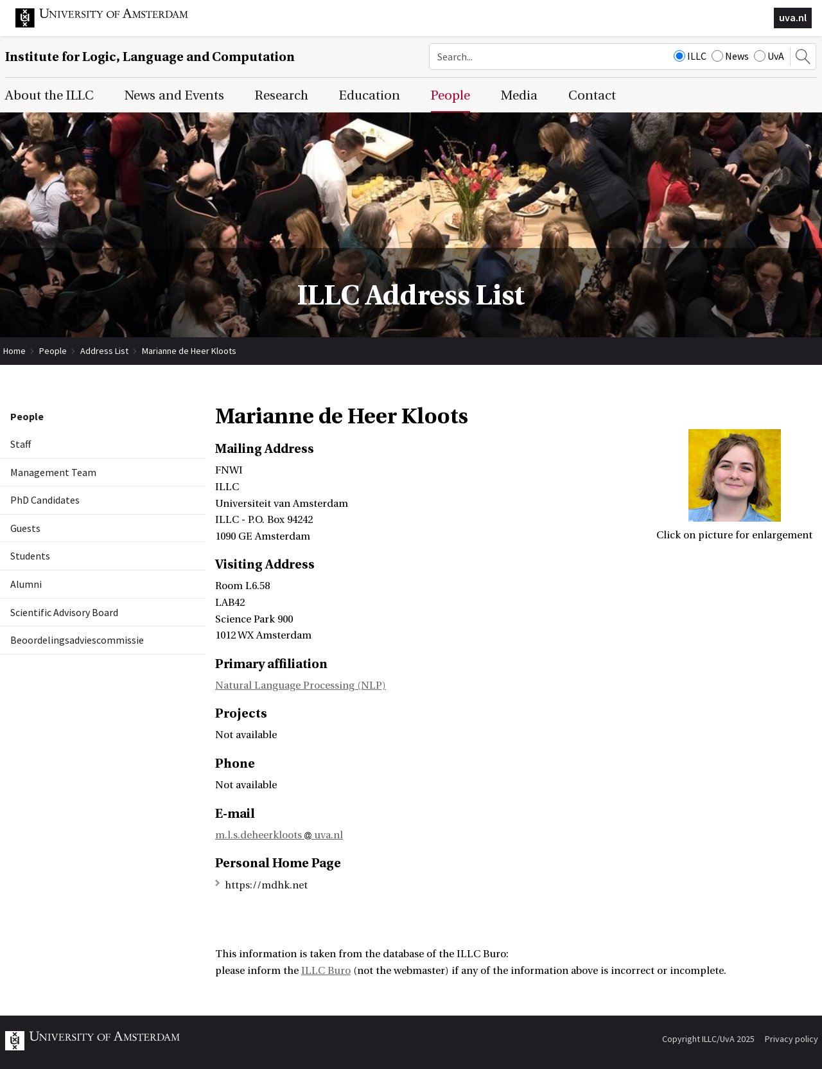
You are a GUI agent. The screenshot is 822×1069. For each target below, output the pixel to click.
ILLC (690, 55)
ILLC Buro (326, 970)
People (53, 351)
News (730, 55)
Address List (104, 351)
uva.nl (793, 17)
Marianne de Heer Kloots (189, 351)
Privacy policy (791, 1039)
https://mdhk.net (266, 885)
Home (14, 351)
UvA (769, 55)
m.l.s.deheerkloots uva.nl (279, 835)
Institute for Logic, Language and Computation (150, 56)
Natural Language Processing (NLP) (300, 685)
